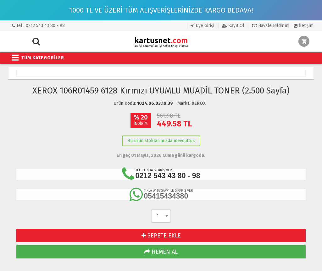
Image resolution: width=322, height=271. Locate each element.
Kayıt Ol (233, 25)
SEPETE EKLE (161, 235)
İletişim (304, 25)
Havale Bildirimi (270, 25)
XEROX (199, 103)
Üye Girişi (202, 25)
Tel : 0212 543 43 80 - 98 (38, 25)
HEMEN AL (161, 251)
